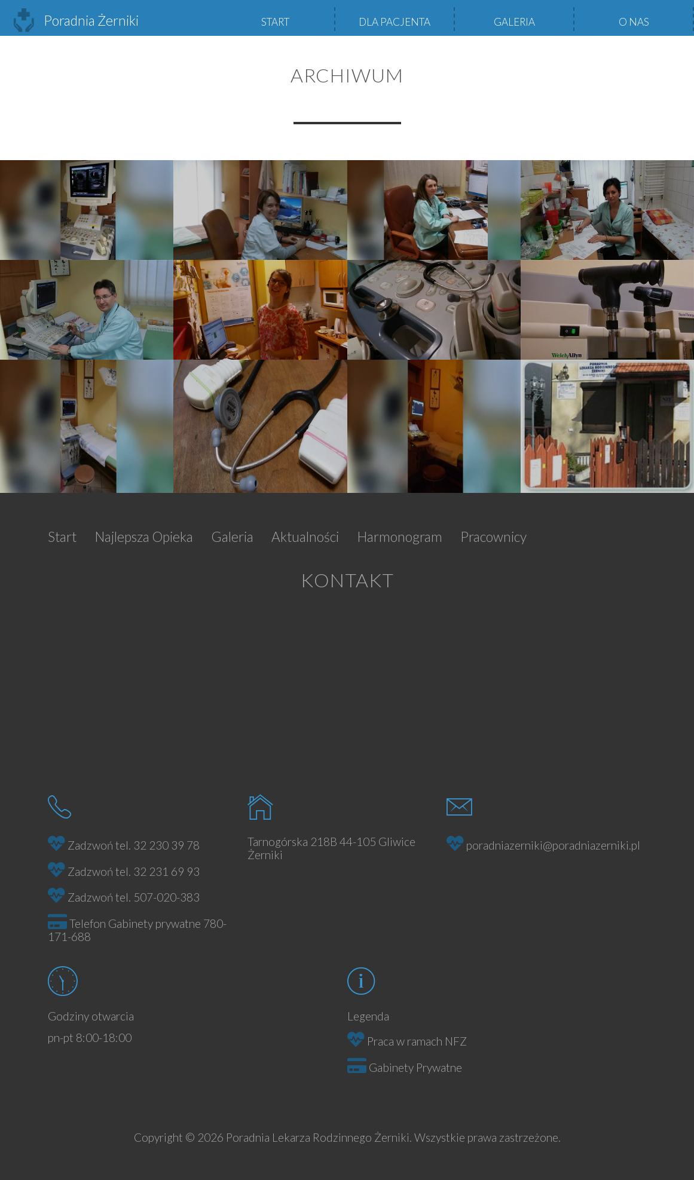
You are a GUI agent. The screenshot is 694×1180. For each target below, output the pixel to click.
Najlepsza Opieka (143, 536)
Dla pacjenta (394, 22)
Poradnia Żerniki (75, 20)
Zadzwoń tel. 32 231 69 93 (134, 871)
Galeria (514, 22)
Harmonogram (399, 536)
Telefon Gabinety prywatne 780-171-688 (137, 930)
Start (275, 22)
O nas (634, 22)
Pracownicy (493, 536)
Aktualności (305, 536)
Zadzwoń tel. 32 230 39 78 (134, 845)
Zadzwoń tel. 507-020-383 (134, 897)
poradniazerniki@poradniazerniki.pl (553, 845)
